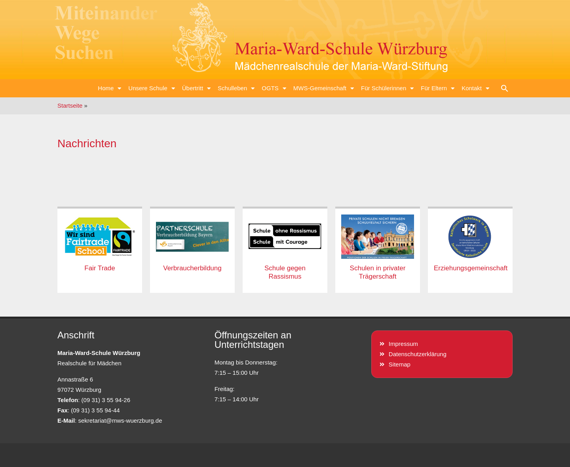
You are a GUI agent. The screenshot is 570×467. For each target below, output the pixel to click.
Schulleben (236, 88)
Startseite (69, 105)
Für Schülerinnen (387, 88)
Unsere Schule (151, 88)
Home (109, 88)
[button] (505, 88)
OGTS (274, 88)
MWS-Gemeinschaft (323, 88)
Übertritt (196, 88)
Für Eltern (437, 88)
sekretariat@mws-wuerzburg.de (120, 420)
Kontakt (475, 88)
